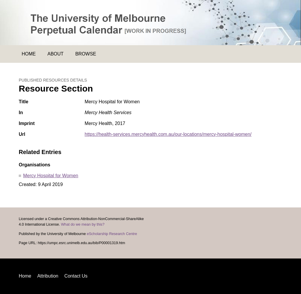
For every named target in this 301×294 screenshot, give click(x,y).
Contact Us (76, 275)
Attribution (47, 275)
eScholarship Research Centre (112, 234)
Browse (85, 53)
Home (29, 53)
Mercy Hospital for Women (50, 175)
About (55, 53)
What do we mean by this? (82, 224)
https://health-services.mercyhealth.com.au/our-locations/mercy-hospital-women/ (168, 134)
